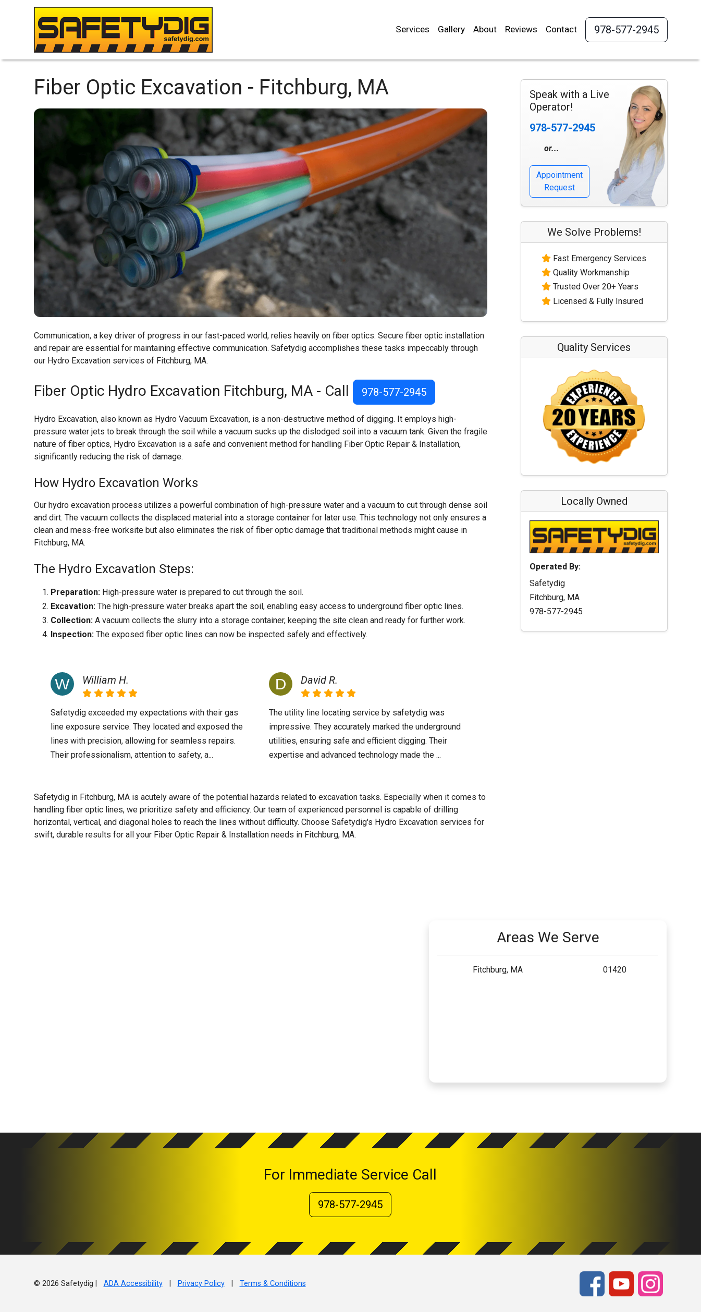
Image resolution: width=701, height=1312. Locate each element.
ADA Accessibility (133, 1283)
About (485, 29)
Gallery (451, 29)
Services (412, 29)
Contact (561, 29)
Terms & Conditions (273, 1283)
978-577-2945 (626, 29)
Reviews (521, 29)
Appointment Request (559, 181)
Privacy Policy (201, 1283)
